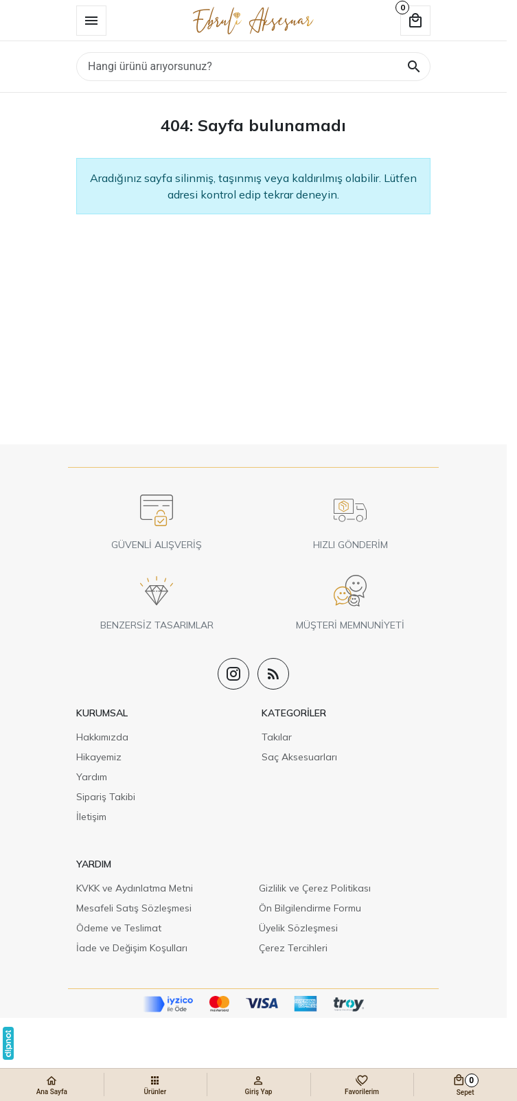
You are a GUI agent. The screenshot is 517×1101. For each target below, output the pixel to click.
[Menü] (91, 20)
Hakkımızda (102, 737)
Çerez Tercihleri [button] (293, 948)
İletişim (91, 816)
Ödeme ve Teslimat (118, 928)
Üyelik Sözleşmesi (298, 928)
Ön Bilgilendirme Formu (310, 908)
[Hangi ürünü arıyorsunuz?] (253, 66)
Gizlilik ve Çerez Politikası (315, 888)
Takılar (277, 737)
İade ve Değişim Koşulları (131, 948)
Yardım (91, 777)
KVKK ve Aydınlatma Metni (134, 888)
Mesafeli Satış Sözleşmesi (134, 908)
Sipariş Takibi (105, 797)
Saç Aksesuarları (299, 757)
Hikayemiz (99, 757)
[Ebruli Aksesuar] (253, 20)
